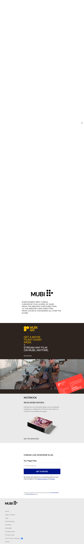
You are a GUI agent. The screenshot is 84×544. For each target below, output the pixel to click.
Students (8, 525)
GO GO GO (28, 356)
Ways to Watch (10, 515)
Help (6, 518)
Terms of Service (42, 479)
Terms (7, 542)
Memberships (10, 521)
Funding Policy (10, 532)
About (7, 511)
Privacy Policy (55, 492)
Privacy (53, 479)
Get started (42, 471)
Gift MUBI (8, 528)
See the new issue (31, 439)
